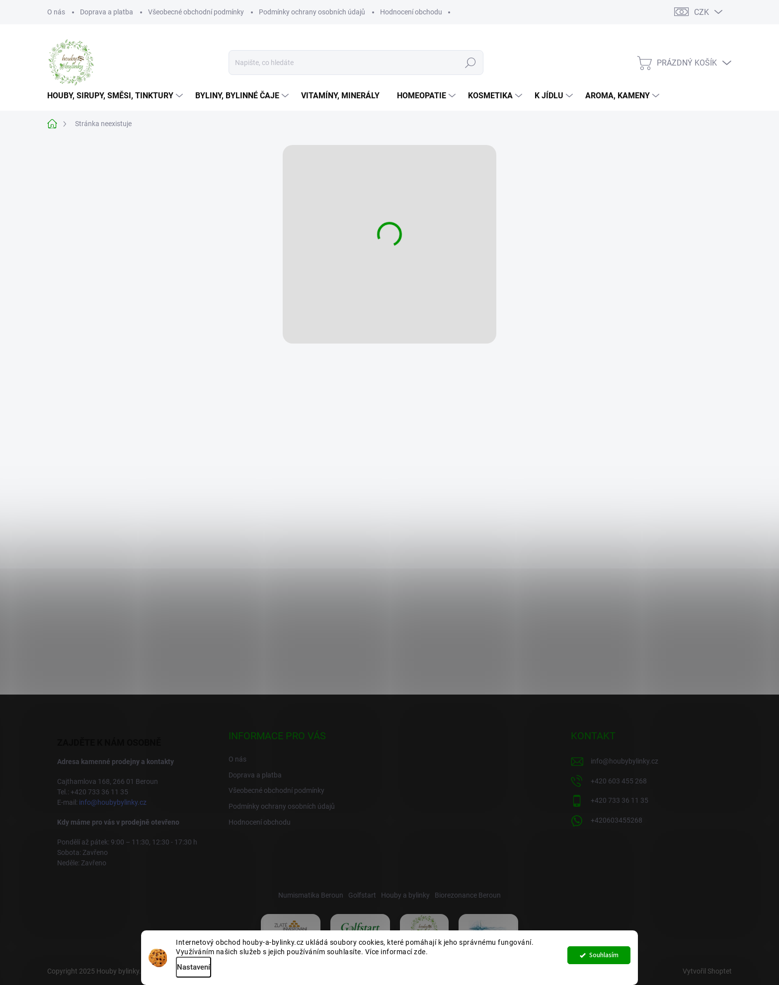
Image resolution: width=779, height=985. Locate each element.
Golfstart (362, 895)
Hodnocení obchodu (411, 12)
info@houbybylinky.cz (113, 802)
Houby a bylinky (405, 895)
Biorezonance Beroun (468, 895)
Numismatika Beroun (310, 895)
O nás (56, 12)
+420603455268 (616, 820)
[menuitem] (116, 96)
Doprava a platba (106, 12)
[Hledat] (356, 62)
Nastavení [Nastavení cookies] (193, 967)
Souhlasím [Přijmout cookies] (604, 957)
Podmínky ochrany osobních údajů (312, 12)
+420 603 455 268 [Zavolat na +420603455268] (619, 781)
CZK (701, 12)
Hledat (470, 63)
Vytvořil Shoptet (707, 971)
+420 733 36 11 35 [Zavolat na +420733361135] (619, 800)
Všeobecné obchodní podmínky (196, 12)
